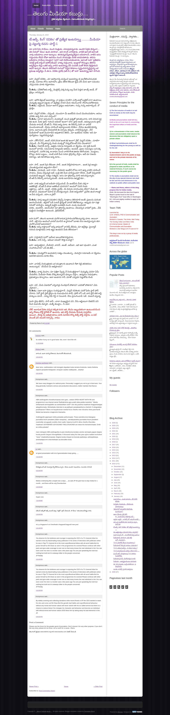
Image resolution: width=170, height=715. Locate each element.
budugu (38, 335)
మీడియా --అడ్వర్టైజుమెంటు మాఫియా (124, 561)
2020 (113, 436)
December (117, 466)
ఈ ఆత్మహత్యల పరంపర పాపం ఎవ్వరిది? (125, 532)
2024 (113, 428)
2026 (113, 423)
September (118, 474)
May (115, 485)
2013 (113, 455)
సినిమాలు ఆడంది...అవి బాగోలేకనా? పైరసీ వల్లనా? (125, 361)
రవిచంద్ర (38, 349)
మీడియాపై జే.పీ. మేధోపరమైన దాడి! (124, 559)
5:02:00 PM (39, 373)
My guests (113, 385)
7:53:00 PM (39, 457)
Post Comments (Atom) (47, 691)
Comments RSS (60, 5)
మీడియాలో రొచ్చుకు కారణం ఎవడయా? (125, 545)
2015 (113, 450)
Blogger (120, 712)
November (117, 469)
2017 (113, 444)
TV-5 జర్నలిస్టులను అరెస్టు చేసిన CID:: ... (126, 551)
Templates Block (89, 711)
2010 (113, 464)
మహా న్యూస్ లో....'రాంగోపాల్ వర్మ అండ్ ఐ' (126, 535)
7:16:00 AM (39, 500)
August (116, 477)
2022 (113, 431)
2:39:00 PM (39, 514)
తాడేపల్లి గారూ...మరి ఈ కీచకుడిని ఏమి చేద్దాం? (124, 316)
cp (36, 449)
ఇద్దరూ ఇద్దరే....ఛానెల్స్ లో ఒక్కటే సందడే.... (126, 519)
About (32, 28)
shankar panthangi (42, 363)
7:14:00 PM (39, 443)
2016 (113, 447)
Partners (49, 28)
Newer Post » (34, 686)
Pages (57, 28)
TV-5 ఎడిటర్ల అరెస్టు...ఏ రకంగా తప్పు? (125, 548)
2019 (113, 439)
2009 (113, 572)
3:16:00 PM (39, 559)
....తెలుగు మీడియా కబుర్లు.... (57, 14)
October (116, 472)
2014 (113, 453)
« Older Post (98, 686)
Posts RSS (46, 5)
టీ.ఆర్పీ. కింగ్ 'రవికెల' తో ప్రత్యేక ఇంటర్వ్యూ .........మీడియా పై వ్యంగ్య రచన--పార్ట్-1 (64, 41)
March (116, 491)
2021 (113, 434)
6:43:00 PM (39, 389)
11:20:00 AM (39, 343)
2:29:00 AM (39, 487)
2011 (113, 461)
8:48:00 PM (39, 616)
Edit (71, 5)
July (115, 480)
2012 (113, 458)
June (115, 483)
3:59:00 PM (39, 357)
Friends (41, 28)
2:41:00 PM (39, 528)
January (116, 496)
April (115, 488)
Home (36, 5)
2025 (113, 425)
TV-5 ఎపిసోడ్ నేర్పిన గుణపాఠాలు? (124, 543)
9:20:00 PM (39, 470)
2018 (113, 442)
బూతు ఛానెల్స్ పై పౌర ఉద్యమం (123, 569)
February (117, 493)
